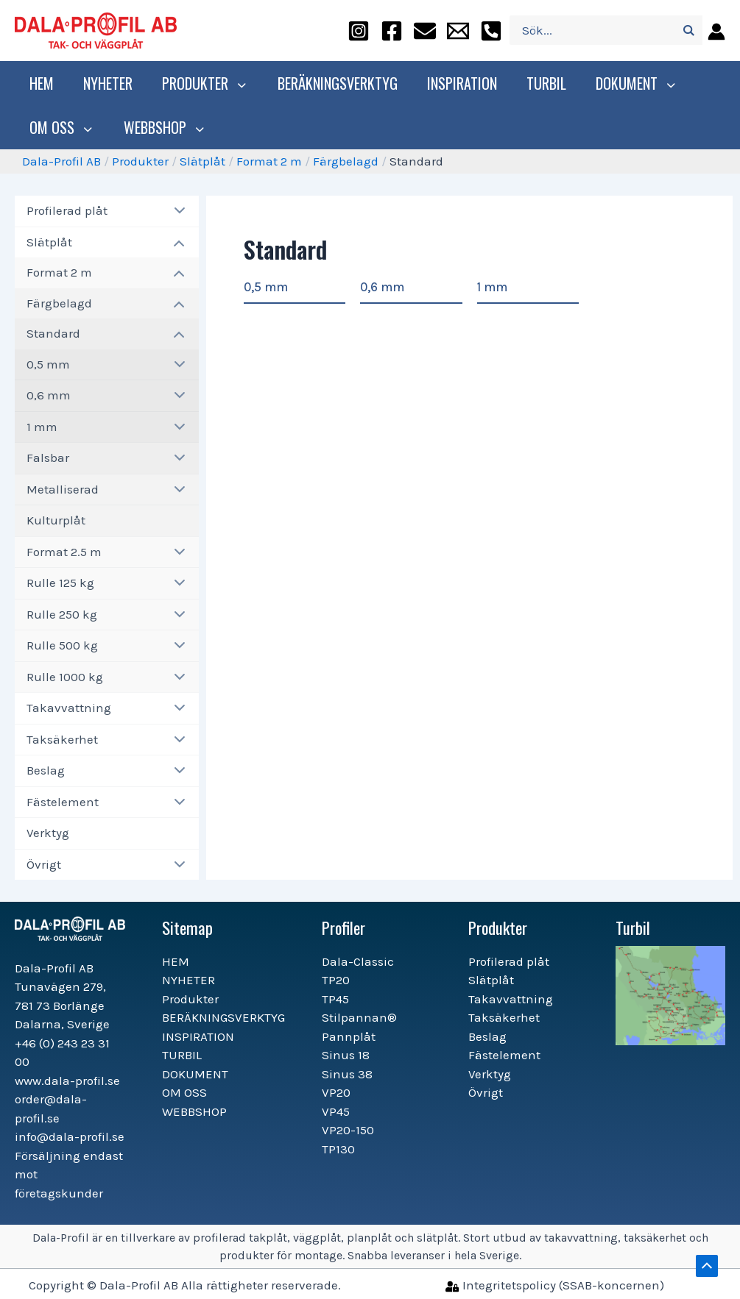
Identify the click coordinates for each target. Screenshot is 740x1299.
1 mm (42, 426)
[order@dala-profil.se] (425, 30)
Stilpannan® (359, 1017)
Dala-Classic (358, 961)
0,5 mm (48, 364)
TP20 (336, 979)
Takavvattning (69, 707)
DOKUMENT (631, 83)
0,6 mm (49, 395)
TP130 (338, 1149)
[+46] (491, 30)
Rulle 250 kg (62, 614)
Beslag (46, 770)
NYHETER (108, 83)
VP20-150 (348, 1129)
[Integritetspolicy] (554, 1285)
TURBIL (543, 83)
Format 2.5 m (64, 551)
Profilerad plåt (67, 210)
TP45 (335, 999)
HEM (41, 83)
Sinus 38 (347, 1074)
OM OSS (60, 127)
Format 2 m (269, 161)
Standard (53, 333)
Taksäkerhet (62, 739)
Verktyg (48, 832)
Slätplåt (202, 161)
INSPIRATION (458, 83)
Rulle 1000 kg (65, 676)
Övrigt (44, 864)
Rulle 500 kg (62, 645)
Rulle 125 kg (60, 582)
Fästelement (63, 801)
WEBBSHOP (159, 127)
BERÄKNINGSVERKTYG (334, 83)
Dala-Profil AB (61, 161)
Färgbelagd (345, 161)
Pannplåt (349, 1036)
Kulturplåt (56, 520)
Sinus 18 (346, 1054)
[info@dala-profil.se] (458, 30)
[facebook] (391, 30)
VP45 (336, 1111)
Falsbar (48, 457)
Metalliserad (63, 489)
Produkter (203, 83)
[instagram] (358, 30)
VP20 (336, 1092)
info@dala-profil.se (69, 1136)
